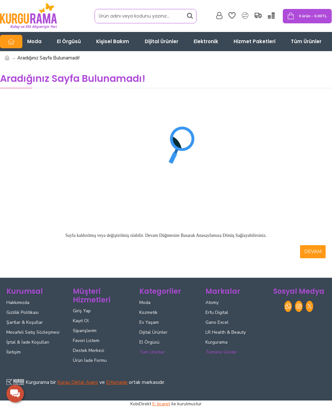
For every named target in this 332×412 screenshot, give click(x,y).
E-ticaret (161, 404)
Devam (312, 251)
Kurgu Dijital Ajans (77, 382)
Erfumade (116, 382)
